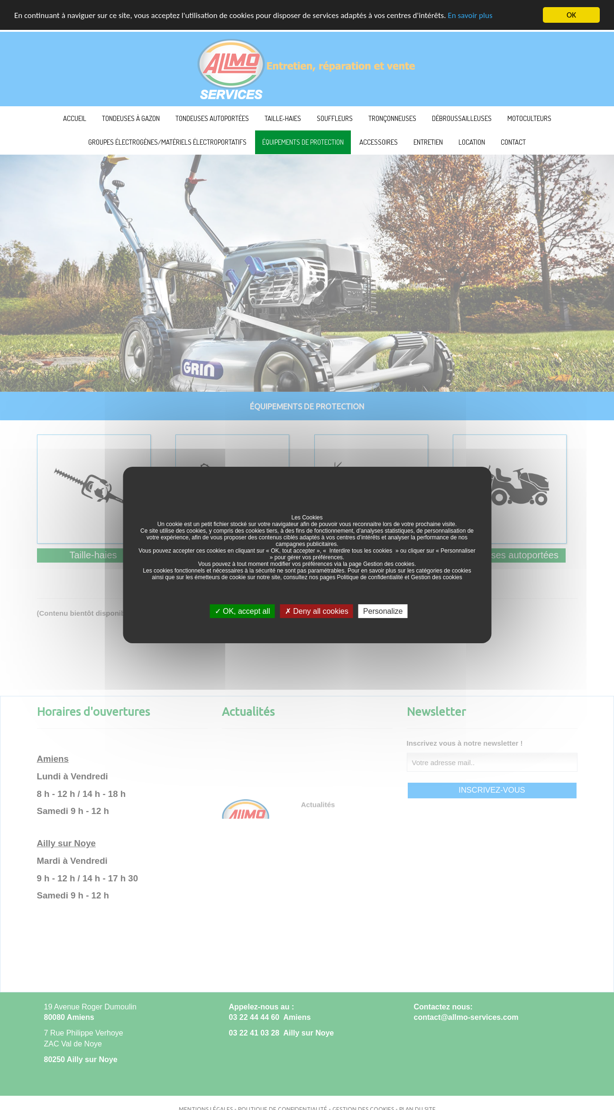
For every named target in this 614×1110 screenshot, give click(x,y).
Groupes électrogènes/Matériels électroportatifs (167, 142)
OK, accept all (242, 611)
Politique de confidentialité (370, 577)
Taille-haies (283, 118)
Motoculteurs (529, 118)
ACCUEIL (74, 118)
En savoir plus (470, 15)
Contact (513, 142)
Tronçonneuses (392, 118)
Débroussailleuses (462, 118)
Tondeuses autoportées (212, 118)
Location (471, 142)
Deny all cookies (316, 611)
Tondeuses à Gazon (131, 118)
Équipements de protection (303, 142)
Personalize (383, 611)
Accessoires (378, 142)
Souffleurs (335, 118)
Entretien (428, 142)
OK (571, 15)
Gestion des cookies (388, 564)
